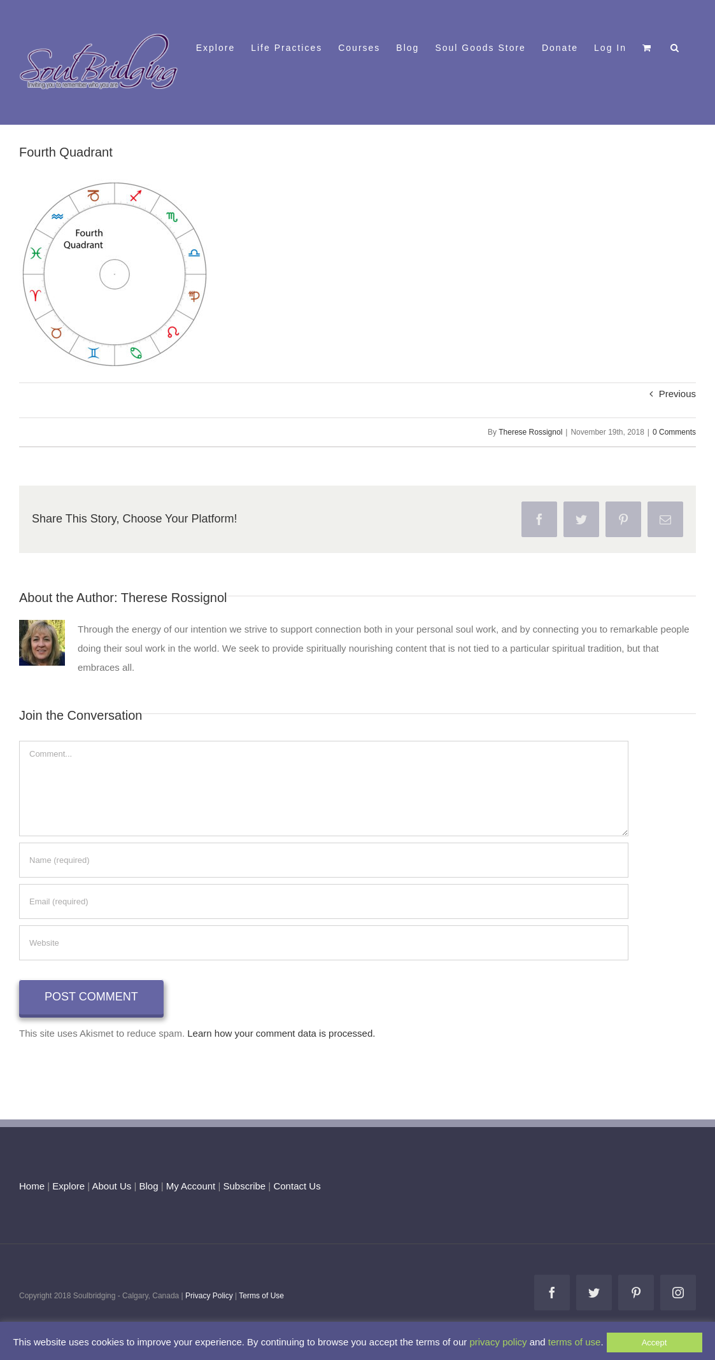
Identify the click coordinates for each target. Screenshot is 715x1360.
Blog (148, 1186)
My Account (191, 1186)
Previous (677, 393)
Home (32, 1186)
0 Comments (674, 432)
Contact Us (295, 1186)
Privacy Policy (209, 1295)
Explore (68, 1186)
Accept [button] (654, 1342)
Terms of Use (261, 1295)
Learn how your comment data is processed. (281, 1033)
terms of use (574, 1341)
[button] (675, 46)
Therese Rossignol (530, 432)
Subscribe (244, 1186)
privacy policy (498, 1341)
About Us (112, 1186)
